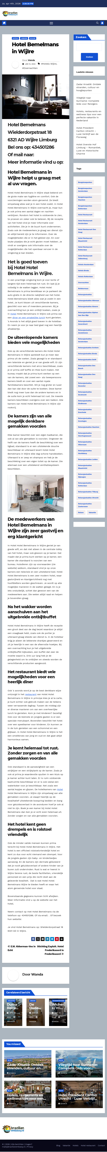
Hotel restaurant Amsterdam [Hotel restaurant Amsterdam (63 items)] (85, 222)
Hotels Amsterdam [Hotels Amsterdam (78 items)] (86, 265)
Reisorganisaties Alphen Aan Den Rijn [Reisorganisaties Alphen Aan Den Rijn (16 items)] (88, 314)
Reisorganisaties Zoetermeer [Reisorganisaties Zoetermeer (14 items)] (85, 505)
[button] (97, 23)
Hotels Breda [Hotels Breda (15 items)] (83, 271)
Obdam (32, 1001)
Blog (10, 1060)
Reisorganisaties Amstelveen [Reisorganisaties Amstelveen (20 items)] (85, 332)
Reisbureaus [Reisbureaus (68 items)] (83, 289)
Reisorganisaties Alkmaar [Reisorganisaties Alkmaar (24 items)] (88, 301)
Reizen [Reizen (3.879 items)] (81, 513)
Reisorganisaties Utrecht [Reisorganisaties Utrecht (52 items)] (88, 498)
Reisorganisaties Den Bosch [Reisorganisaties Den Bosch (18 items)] (86, 367)
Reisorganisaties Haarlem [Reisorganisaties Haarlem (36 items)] (88, 427)
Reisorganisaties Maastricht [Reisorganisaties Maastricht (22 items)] (85, 467)
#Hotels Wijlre (49, 64)
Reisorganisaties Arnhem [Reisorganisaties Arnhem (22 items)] (88, 348)
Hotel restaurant (88, 1146)
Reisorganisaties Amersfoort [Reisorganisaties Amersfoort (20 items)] (85, 323)
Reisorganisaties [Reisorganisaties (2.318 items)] (85, 295)
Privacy (30, 1147)
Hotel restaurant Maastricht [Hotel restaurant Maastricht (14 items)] (85, 240)
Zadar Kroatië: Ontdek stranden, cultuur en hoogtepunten (88, 87)
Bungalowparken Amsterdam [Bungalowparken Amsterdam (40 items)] (85, 190)
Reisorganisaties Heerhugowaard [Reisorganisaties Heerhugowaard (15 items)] (85, 435)
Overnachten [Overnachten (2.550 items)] (83, 283)
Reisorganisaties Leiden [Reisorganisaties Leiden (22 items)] (88, 460)
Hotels (15, 38)
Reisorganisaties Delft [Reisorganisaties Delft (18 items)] (87, 360)
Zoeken (89, 57)
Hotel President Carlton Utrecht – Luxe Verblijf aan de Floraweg (77, 1098)
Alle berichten (17, 1145)
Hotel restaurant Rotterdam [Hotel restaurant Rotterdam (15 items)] (85, 248)
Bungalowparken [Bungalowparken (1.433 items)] (85, 183)
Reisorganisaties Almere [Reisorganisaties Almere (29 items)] (88, 307)
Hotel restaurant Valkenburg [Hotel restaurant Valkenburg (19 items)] (85, 257)
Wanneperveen (58, 1001)
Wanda (31, 60)
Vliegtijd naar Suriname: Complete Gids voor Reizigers (87, 101)
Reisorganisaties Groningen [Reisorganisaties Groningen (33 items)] (85, 420)
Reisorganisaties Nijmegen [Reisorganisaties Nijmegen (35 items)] (85, 476)
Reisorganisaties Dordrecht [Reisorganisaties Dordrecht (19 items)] (85, 393)
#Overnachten (30, 68)
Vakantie (11, 1001)
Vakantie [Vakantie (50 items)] (92, 513)
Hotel (13, 314)
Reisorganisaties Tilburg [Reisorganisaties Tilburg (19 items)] (88, 492)
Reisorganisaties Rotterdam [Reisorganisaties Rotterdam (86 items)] (85, 484)
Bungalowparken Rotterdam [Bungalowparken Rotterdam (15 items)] (85, 207)
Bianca (11, 1074)
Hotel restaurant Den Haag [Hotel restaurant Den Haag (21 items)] (87, 231)
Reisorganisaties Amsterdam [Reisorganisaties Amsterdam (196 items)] (85, 340)
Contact (101, 1146)
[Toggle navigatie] (51, 23)
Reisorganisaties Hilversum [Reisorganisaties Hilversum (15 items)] (85, 443)
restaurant (30, 694)
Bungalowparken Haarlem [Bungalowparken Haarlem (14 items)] (85, 199)
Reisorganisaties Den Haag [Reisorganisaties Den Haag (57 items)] (86, 376)
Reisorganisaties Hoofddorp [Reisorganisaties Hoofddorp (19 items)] (85, 452)
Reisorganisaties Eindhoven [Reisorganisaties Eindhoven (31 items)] (85, 402)
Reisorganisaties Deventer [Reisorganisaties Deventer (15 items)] (85, 385)
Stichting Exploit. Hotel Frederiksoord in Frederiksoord (50, 950)
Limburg (24, 38)
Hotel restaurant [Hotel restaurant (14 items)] (85, 215)
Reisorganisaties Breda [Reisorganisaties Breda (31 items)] (87, 354)
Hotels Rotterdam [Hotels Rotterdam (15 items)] (85, 277)
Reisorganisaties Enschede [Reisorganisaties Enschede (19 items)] (85, 411)
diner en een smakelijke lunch (28, 318)
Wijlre (32, 38)
